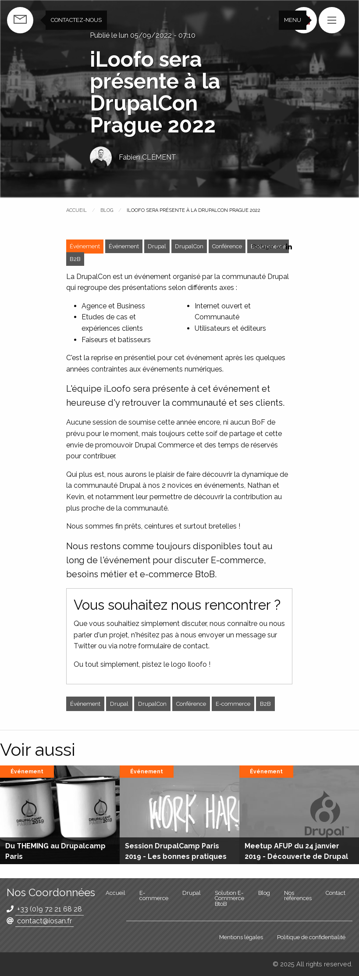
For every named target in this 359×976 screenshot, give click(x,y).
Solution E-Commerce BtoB (229, 899)
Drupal (157, 246)
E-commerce (233, 704)
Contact (335, 893)
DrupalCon (189, 246)
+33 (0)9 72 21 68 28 (49, 909)
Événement (124, 246)
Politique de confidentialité (311, 937)
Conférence (227, 246)
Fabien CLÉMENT (147, 157)
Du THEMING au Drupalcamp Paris (55, 851)
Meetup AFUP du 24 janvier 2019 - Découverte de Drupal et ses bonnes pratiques (296, 856)
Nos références (298, 896)
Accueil (76, 210)
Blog (106, 210)
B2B (75, 259)
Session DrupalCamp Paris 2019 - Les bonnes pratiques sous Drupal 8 (176, 856)
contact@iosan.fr (44, 921)
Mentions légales (241, 937)
